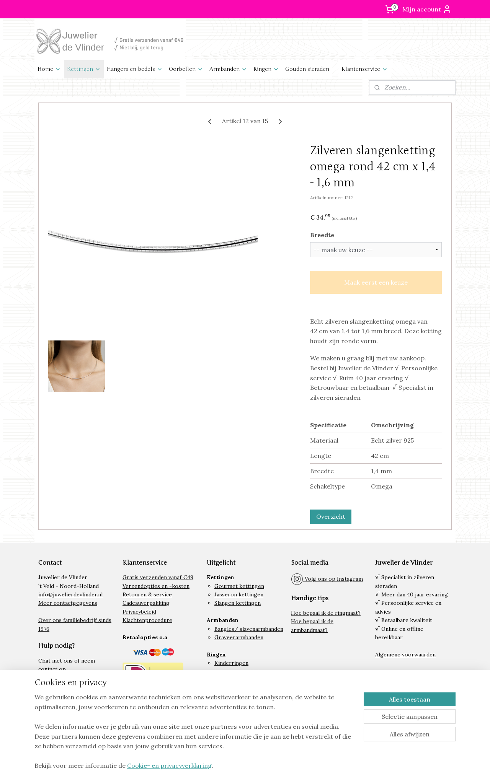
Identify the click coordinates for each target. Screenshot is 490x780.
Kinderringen (231, 662)
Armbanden (228, 69)
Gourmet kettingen (239, 586)
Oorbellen (186, 69)
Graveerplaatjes (234, 697)
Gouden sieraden (307, 69)
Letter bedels (231, 731)
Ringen (266, 69)
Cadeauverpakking (146, 602)
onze (56, 677)
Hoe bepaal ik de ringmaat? (326, 612)
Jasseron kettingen (238, 594)
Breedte (322, 235)
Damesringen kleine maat (246, 671)
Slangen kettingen (237, 602)
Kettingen (84, 69)
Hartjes (224, 723)
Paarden (224, 705)
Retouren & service (147, 594)
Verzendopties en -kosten (155, 586)
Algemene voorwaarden (405, 654)
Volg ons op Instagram (327, 578)
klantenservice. (83, 677)
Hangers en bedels (135, 69)
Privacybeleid (139, 611)
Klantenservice (364, 69)
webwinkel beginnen (284, 766)
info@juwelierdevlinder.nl (70, 594)
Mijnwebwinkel (348, 766)
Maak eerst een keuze (376, 282)
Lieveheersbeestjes (239, 714)
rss (257, 766)
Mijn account (427, 9)
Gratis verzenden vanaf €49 (157, 577)
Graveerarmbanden (238, 637)
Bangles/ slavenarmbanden (248, 628)
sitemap (243, 766)
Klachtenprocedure (147, 620)
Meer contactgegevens (67, 602)
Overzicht (330, 516)
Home (49, 69)
